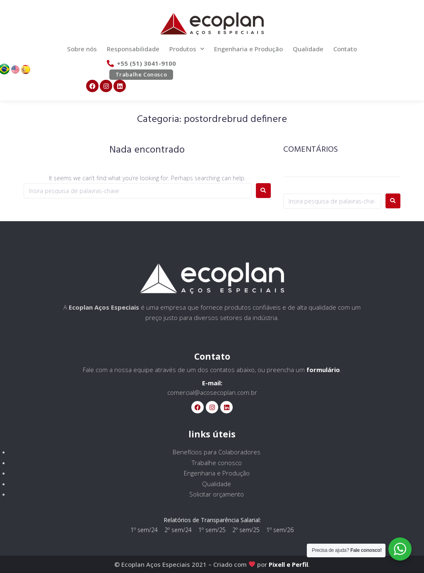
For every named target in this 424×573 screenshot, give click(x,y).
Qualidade (308, 49)
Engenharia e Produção (248, 49)
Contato (345, 49)
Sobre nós (82, 49)
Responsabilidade (133, 49)
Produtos (186, 49)
